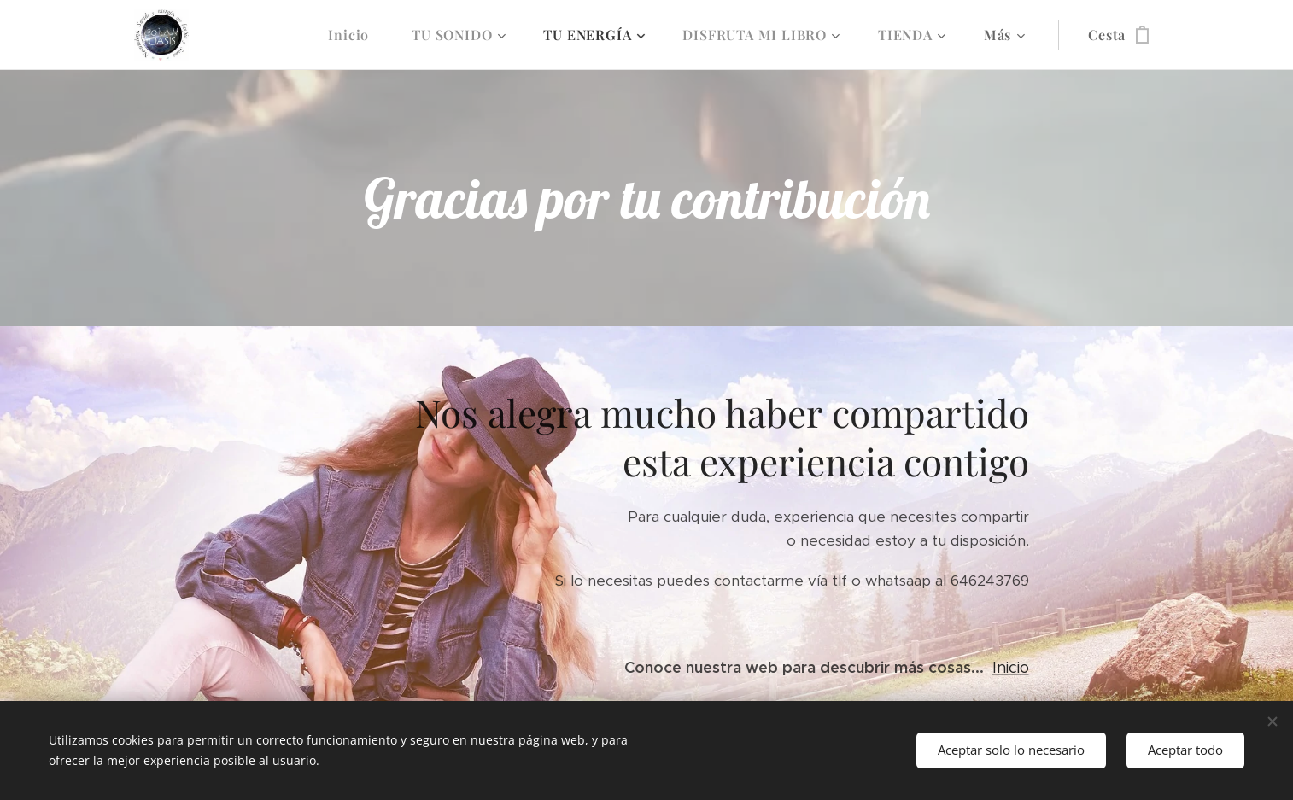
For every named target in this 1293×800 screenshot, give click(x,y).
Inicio (1010, 667)
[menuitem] (357, 35)
